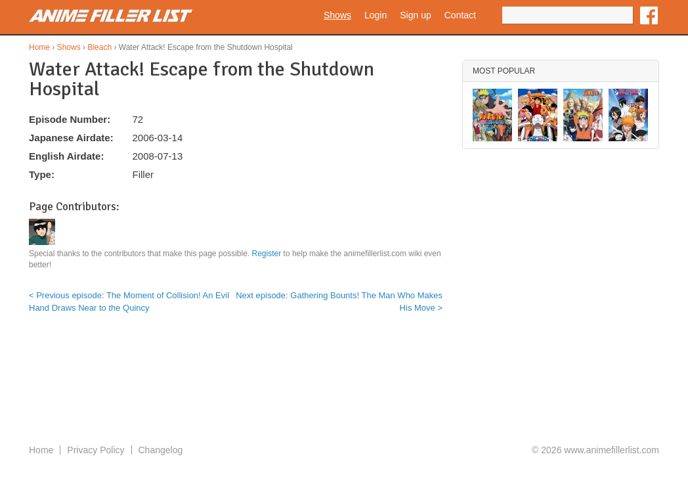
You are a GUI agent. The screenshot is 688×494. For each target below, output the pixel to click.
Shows (337, 15)
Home (39, 47)
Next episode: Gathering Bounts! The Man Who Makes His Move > (339, 301)
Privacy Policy (95, 450)
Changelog (161, 450)
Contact (460, 15)
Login (375, 15)
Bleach (99, 47)
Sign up (415, 15)
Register (267, 253)
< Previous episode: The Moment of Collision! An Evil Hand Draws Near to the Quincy (129, 301)
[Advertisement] (344, 389)
